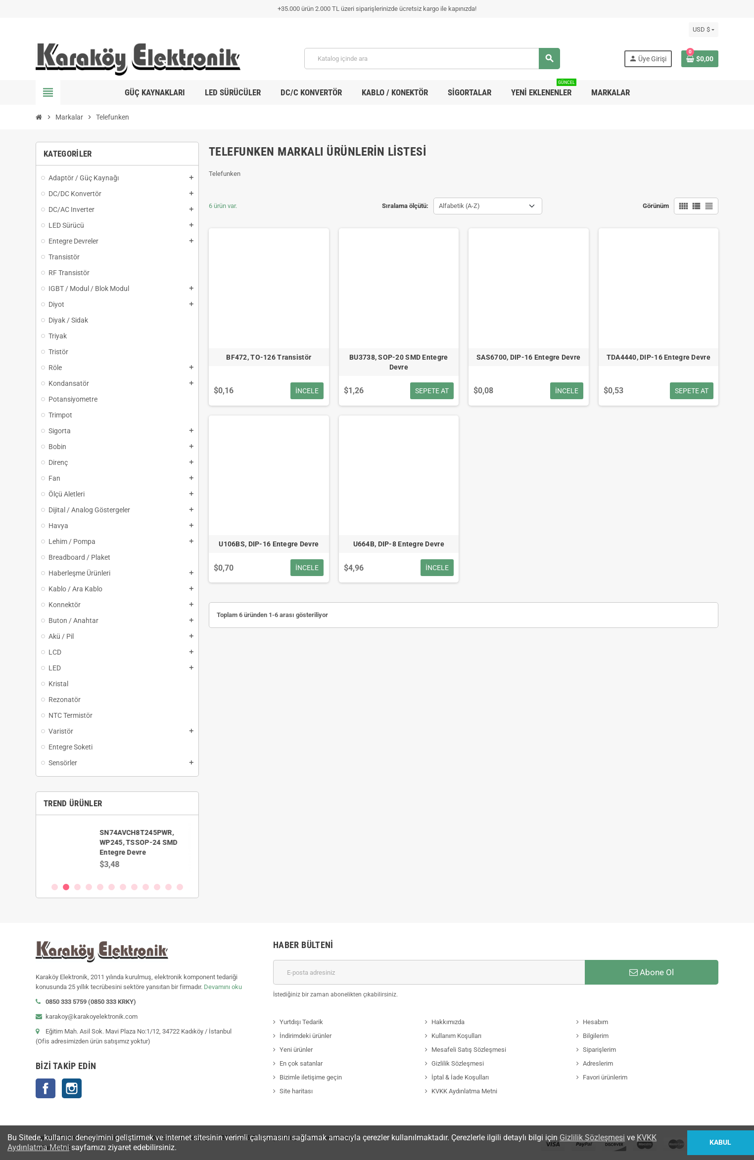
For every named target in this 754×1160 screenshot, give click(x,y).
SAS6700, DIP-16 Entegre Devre (528, 357)
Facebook (45, 1088)
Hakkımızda (448, 1022)
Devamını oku (223, 987)
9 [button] (145, 887)
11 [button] (168, 887)
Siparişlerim (599, 1049)
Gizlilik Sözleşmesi (457, 1063)
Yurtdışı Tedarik (301, 1022)
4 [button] (89, 887)
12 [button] (180, 887)
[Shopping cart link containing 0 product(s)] (699, 58)
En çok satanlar (301, 1063)
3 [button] (77, 887)
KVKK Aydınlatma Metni (464, 1091)
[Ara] (432, 58)
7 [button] (123, 887)
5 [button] (100, 887)
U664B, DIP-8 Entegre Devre (398, 544)
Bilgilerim (596, 1035)
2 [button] (66, 887)
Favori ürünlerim (605, 1077)
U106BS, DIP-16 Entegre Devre (269, 544)
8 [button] (134, 887)
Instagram (72, 1088)
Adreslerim (598, 1063)
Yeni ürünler (296, 1049)
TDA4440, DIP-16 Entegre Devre (658, 357)
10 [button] (157, 887)
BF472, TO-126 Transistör (268, 357)
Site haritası (296, 1091)
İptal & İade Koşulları (460, 1077)
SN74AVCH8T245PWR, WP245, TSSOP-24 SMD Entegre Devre (141, 842)
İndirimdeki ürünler (305, 1035)
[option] (117, 848)
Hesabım (595, 1022)
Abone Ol (651, 972)
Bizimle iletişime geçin (311, 1077)
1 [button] (54, 887)
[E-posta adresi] (429, 972)
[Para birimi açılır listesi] (703, 29)
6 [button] (111, 887)
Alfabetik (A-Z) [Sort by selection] (459, 205)
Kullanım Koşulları (456, 1035)
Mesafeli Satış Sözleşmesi (468, 1049)
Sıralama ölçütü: (405, 205)
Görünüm (656, 205)
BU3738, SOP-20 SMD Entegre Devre (398, 362)
